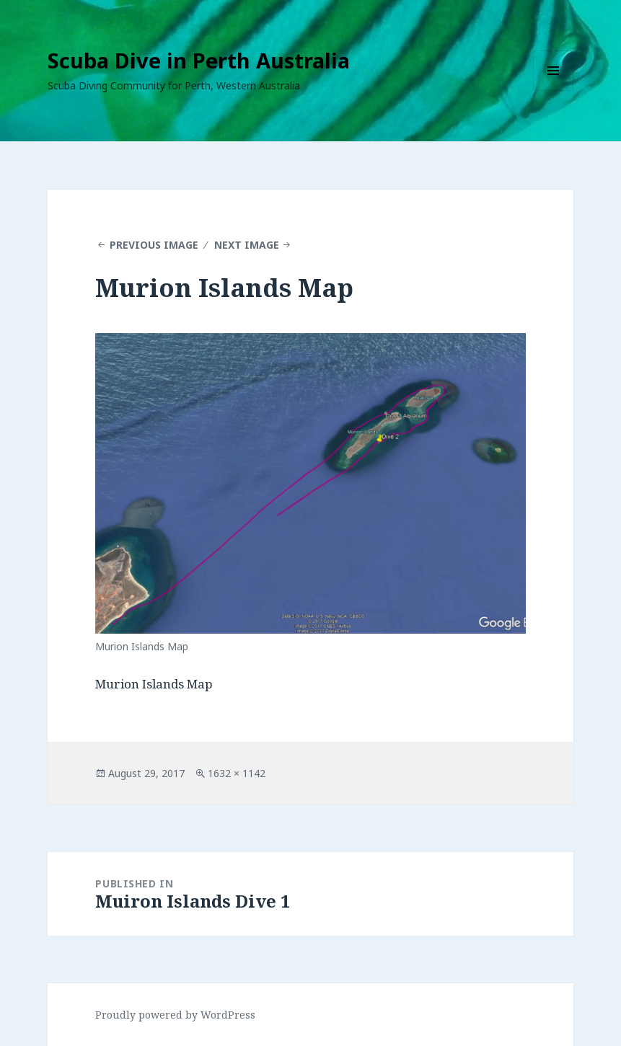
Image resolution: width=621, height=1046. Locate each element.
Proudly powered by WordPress (175, 1014)
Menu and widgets (553, 90)
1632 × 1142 (236, 773)
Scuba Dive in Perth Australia (199, 60)
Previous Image (154, 245)
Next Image (246, 245)
